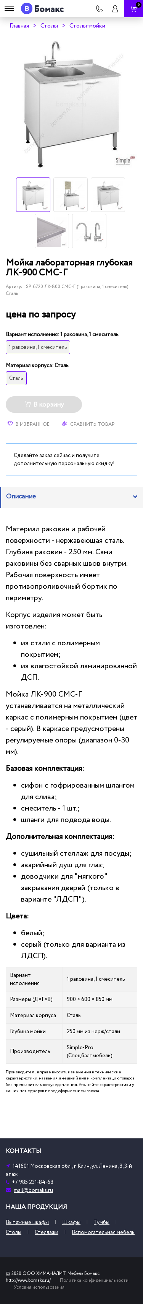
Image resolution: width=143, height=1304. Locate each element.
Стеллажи (46, 1232)
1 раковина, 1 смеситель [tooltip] (38, 347)
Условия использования (39, 1287)
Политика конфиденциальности (94, 1280)
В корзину (44, 404)
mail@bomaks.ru (33, 1190)
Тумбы (101, 1222)
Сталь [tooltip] (16, 378)
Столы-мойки (87, 25)
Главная (19, 25)
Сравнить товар (88, 424)
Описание (21, 496)
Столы (49, 25)
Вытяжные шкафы (27, 1222)
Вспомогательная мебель (103, 1232)
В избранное (29, 424)
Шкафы (71, 1222)
